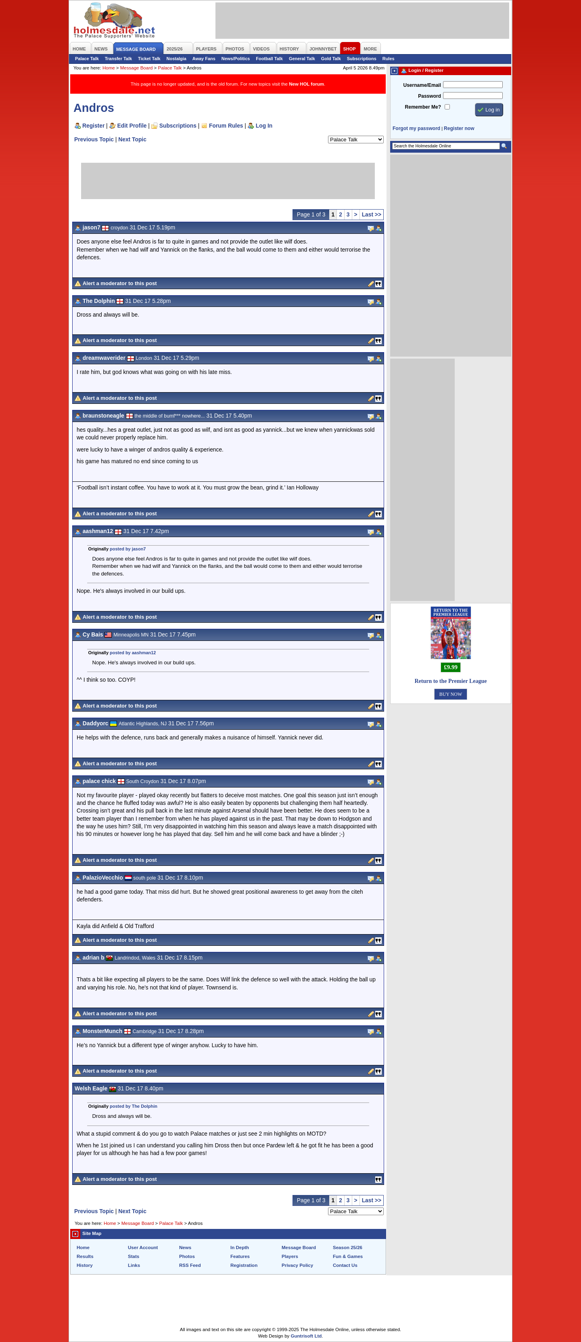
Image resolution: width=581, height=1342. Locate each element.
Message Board (136, 67)
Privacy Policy (297, 1265)
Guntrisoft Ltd (306, 1336)
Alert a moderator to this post (120, 283)
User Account (143, 1247)
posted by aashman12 (133, 652)
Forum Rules (226, 125)
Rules (388, 58)
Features (240, 1256)
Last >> (371, 214)
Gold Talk (331, 58)
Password (429, 96)
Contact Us (345, 1265)
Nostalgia (176, 58)
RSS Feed (190, 1265)
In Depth (239, 1247)
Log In (264, 125)
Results (85, 1256)
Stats (133, 1256)
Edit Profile (132, 125)
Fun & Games (348, 1256)
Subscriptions (361, 58)
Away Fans (203, 58)
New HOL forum (306, 84)
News (185, 1247)
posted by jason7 (128, 548)
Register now (459, 128)
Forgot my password (416, 128)
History (85, 1265)
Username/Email (422, 85)
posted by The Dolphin (133, 1106)
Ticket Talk (149, 58)
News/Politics (236, 58)
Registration (243, 1265)
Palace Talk (87, 58)
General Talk (302, 58)
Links (134, 1265)
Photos (187, 1256)
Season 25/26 (347, 1247)
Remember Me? (423, 107)
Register (93, 125)
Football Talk (269, 58)
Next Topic (132, 139)
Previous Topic (94, 139)
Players (290, 1256)
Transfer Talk (118, 58)
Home (108, 67)
